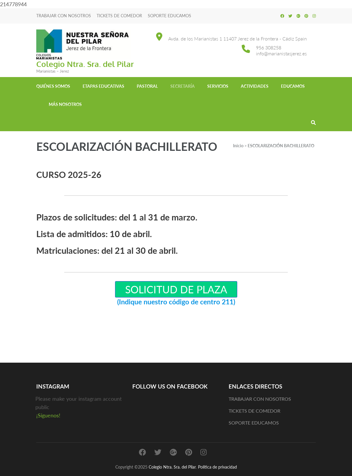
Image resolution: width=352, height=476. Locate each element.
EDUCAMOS (293, 86)
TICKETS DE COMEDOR (119, 15)
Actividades (254, 86)
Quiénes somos (53, 86)
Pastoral (147, 86)
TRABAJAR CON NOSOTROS (63, 15)
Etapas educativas (103, 86)
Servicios (217, 86)
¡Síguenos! (48, 415)
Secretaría (182, 86)
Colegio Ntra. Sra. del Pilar (85, 64)
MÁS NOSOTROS (65, 104)
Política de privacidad (217, 466)
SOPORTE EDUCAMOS (169, 15)
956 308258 (268, 47)
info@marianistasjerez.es (281, 53)
